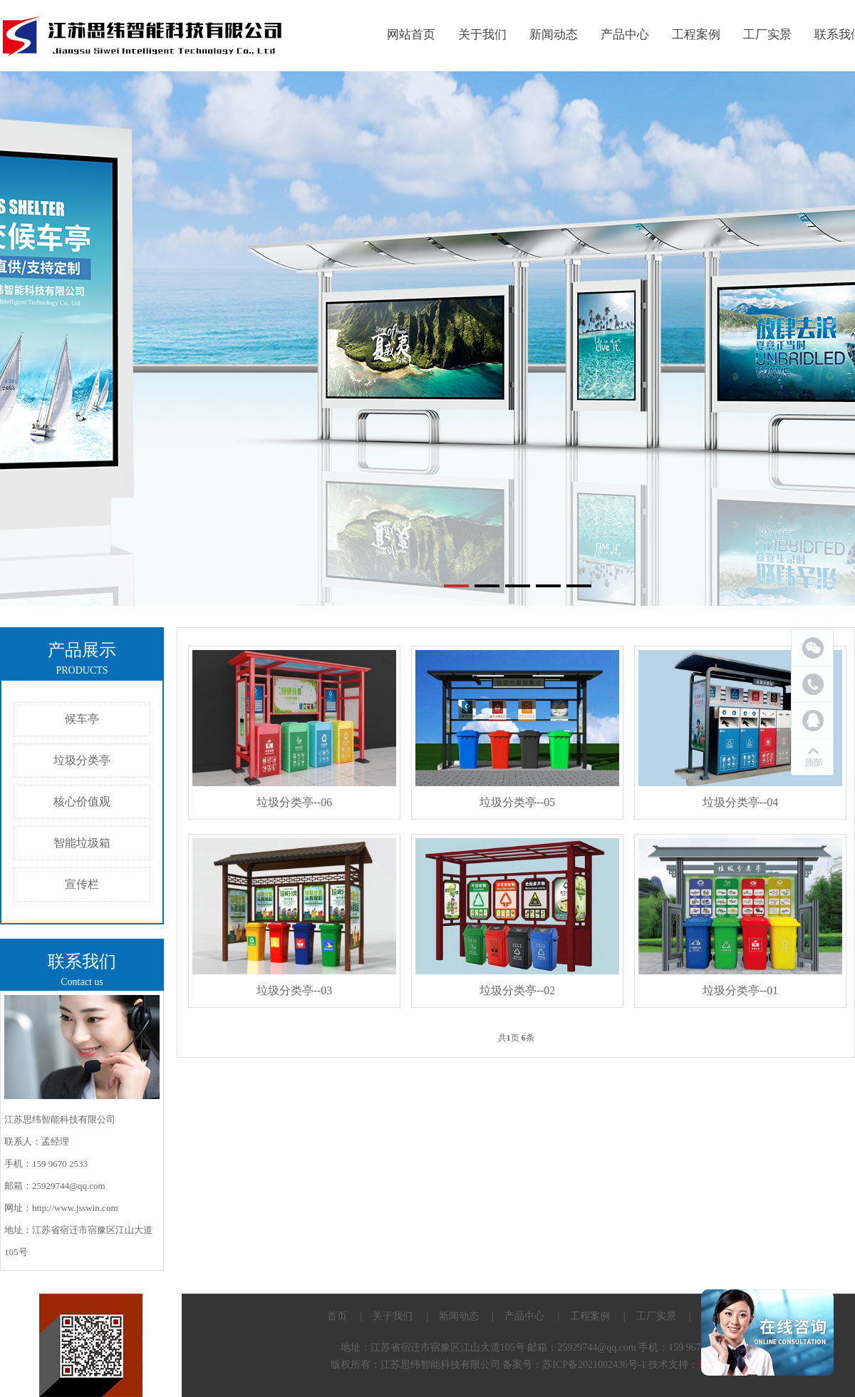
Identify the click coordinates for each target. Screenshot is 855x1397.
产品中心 (625, 34)
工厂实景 (767, 34)
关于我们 (482, 34)
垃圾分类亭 (81, 760)
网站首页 (411, 34)
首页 (337, 1316)
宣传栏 (82, 884)
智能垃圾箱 (81, 843)
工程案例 (696, 34)
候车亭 (82, 719)
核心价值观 (81, 801)
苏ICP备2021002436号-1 (594, 1364)
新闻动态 (553, 34)
